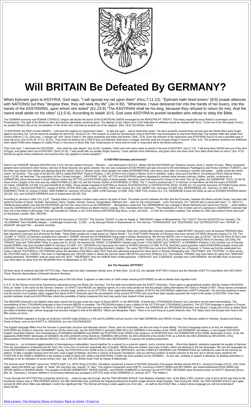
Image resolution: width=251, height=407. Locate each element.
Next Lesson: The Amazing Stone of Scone (33, 401)
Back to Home (74, 401)
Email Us (93, 401)
